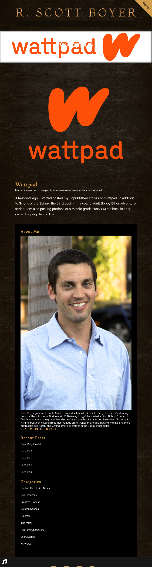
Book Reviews (29, 495)
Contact (49, 429)
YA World (97, 190)
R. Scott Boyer (25, 190)
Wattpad (26, 184)
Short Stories (28, 536)
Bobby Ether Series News (58, 190)
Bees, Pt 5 (26, 472)
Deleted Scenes (30, 508)
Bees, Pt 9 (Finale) (31, 444)
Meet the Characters (82, 190)
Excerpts (26, 516)
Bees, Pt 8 (26, 451)
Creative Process (30, 502)
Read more (30, 429)
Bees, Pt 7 (26, 458)
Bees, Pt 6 (26, 465)
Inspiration (26, 523)
